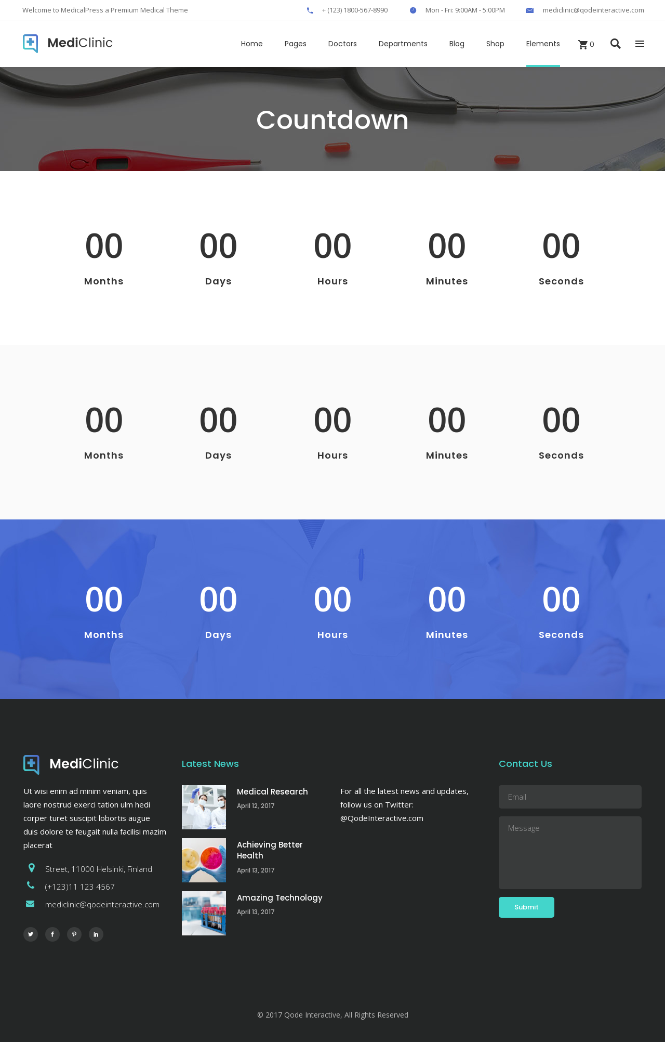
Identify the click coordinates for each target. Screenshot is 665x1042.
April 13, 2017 (256, 870)
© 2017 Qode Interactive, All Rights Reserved (332, 1015)
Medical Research (272, 791)
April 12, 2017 (256, 805)
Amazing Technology (280, 897)
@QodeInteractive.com (381, 818)
